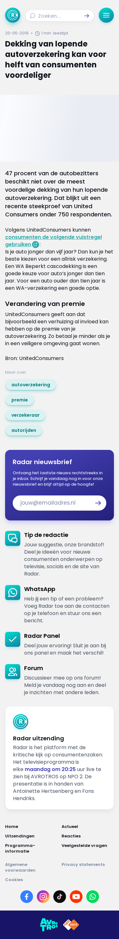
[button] (86, 16)
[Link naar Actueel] (88, 827)
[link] (30, 384)
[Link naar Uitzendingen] (31, 836)
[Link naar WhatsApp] (92, 896)
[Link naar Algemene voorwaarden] (31, 867)
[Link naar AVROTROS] (49, 924)
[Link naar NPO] (71, 924)
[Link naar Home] (31, 827)
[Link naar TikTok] (59, 896)
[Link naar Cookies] (59, 880)
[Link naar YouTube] (76, 896)
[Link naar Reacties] (88, 836)
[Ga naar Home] (12, 15)
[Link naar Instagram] (43, 896)
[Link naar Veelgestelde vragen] (88, 848)
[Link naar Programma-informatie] (31, 848)
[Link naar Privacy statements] (88, 867)
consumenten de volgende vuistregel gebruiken (53, 240)
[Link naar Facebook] (26, 896)
